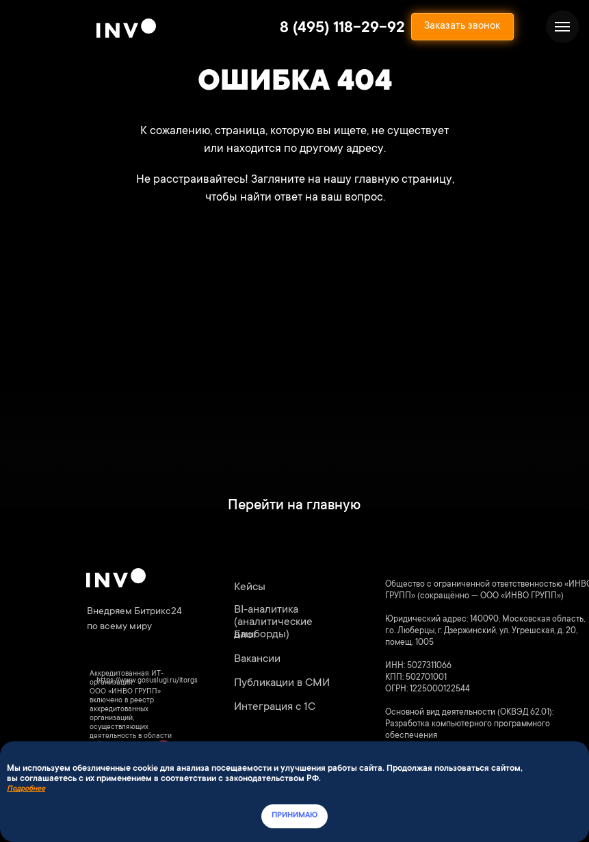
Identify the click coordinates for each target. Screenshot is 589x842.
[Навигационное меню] (562, 26)
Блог (246, 635)
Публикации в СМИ (282, 683)
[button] (462, 26)
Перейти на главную (294, 506)
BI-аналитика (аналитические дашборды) (273, 622)
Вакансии (257, 659)
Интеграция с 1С (274, 707)
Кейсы (249, 587)
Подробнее (26, 789)
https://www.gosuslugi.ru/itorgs (147, 681)
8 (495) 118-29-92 (342, 29)
